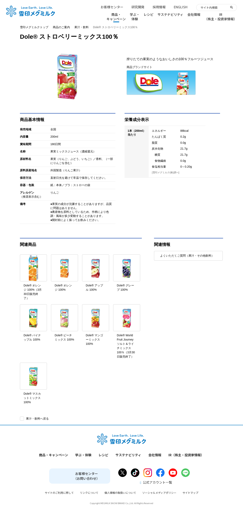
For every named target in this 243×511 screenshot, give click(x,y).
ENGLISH (181, 6)
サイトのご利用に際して (59, 493)
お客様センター (112, 6)
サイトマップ (190, 493)
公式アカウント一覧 (156, 482)
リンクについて (89, 493)
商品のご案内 (61, 27)
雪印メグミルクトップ (34, 27)
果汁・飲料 (81, 27)
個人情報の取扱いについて (120, 493)
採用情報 (159, 6)
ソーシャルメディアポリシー (159, 493)
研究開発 (137, 6)
